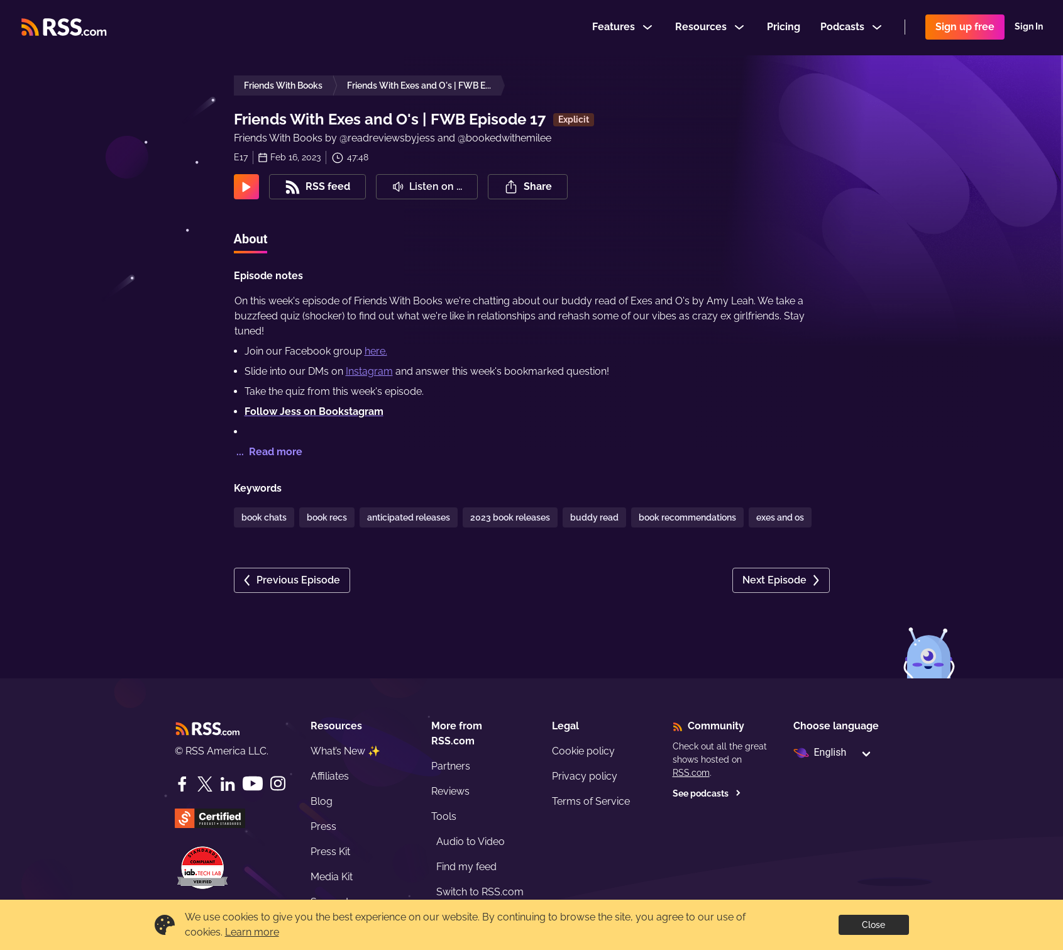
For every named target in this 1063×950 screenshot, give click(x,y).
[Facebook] (182, 784)
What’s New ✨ (345, 751)
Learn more (252, 932)
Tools (443, 816)
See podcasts (707, 793)
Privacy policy (584, 776)
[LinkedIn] (227, 784)
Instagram (369, 371)
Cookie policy (583, 751)
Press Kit (330, 852)
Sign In (1029, 28)
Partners (450, 766)
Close (873, 925)
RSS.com (691, 773)
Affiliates (330, 776)
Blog (322, 801)
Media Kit (332, 877)
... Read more (268, 452)
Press (323, 826)
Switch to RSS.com (480, 892)
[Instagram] (277, 783)
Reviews (450, 791)
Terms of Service (591, 801)
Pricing (783, 27)
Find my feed (466, 867)
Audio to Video (470, 842)
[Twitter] (204, 784)
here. (376, 351)
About (251, 238)
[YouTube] (253, 783)
